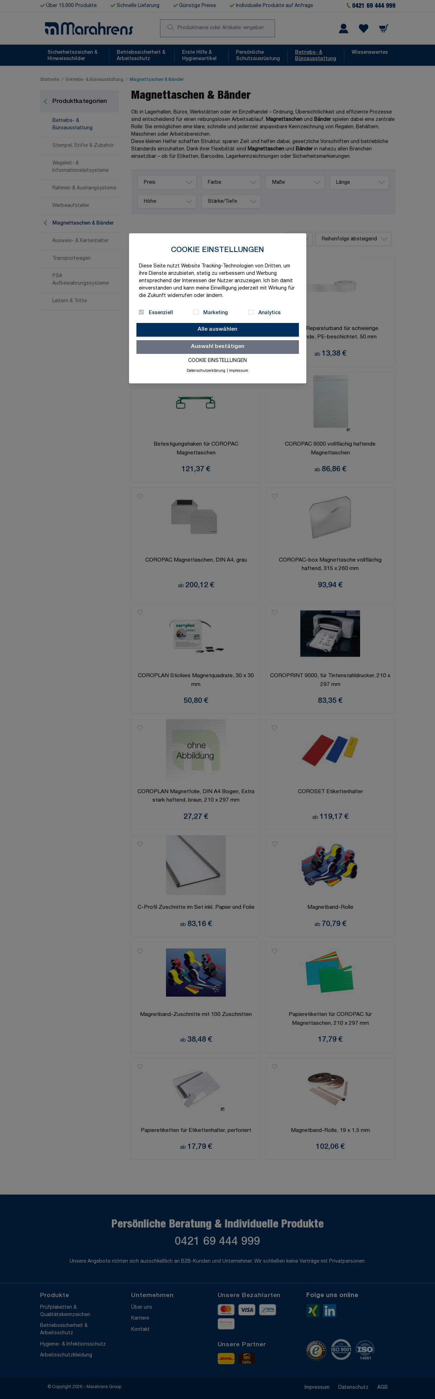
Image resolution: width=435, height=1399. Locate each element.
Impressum (238, 371)
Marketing (215, 313)
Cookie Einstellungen (217, 360)
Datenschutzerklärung (206, 371)
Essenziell (161, 313)
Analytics (269, 313)
